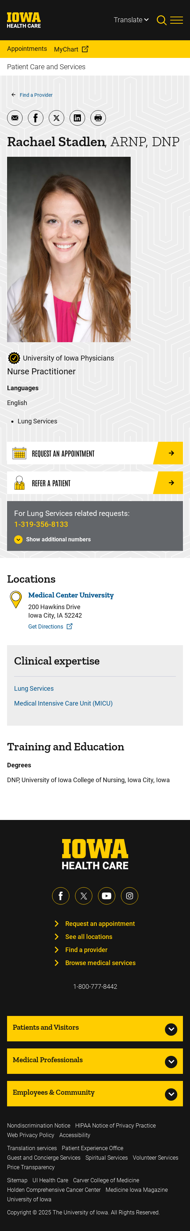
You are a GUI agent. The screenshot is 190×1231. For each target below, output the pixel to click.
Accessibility (74, 1135)
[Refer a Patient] (95, 482)
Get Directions (45, 626)
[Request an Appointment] (95, 453)
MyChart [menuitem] (66, 49)
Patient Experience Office (92, 1148)
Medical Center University (71, 595)
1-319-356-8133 (41, 524)
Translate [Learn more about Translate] (128, 20)
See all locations (88, 936)
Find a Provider (36, 95)
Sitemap (17, 1180)
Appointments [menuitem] (27, 48)
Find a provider (86, 949)
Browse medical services (100, 963)
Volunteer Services (155, 1157)
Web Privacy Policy (30, 1135)
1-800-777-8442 (95, 986)
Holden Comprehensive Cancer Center (54, 1190)
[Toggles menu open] (176, 20)
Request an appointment (100, 923)
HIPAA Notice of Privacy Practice (115, 1125)
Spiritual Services (106, 1157)
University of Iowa (29, 1199)
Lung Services (34, 688)
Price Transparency (31, 1167)
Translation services (32, 1148)
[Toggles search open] (163, 20)
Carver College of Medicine (106, 1180)
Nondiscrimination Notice (38, 1125)
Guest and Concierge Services (44, 1157)
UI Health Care (50, 1180)
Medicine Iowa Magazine (137, 1190)
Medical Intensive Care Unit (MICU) (63, 703)
